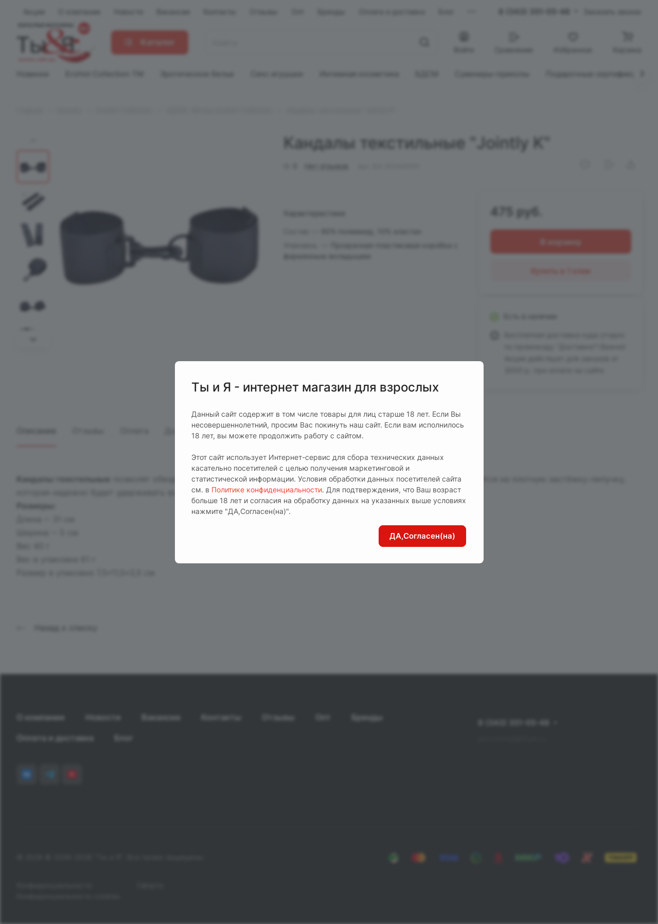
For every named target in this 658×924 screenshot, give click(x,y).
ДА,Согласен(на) (422, 536)
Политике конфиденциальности (266, 489)
